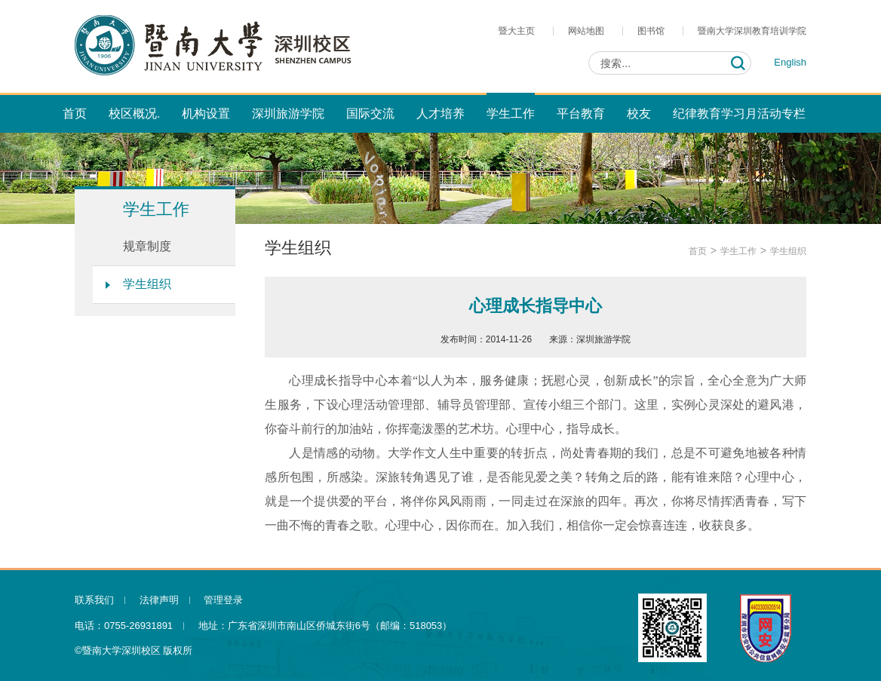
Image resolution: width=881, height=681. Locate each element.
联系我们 (94, 600)
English (790, 62)
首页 (698, 251)
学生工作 (738, 251)
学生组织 (147, 284)
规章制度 (147, 246)
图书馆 (651, 31)
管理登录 (223, 600)
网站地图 (586, 31)
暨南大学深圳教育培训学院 (752, 31)
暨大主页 (517, 31)
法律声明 (159, 600)
